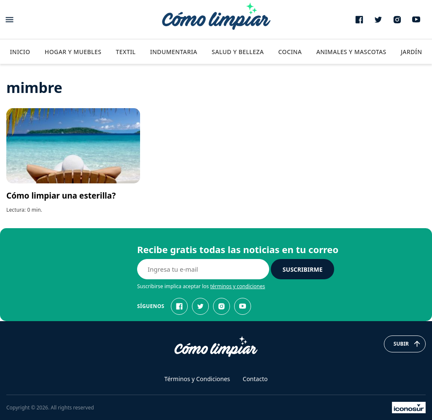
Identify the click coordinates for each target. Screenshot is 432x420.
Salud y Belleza (238, 52)
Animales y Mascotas (351, 52)
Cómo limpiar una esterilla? (61, 195)
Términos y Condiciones (197, 379)
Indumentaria (173, 52)
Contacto (255, 379)
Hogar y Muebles (73, 52)
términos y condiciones (237, 286)
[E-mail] (203, 269)
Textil (125, 52)
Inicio (20, 52)
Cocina (290, 52)
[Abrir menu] (9, 19)
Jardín (411, 52)
